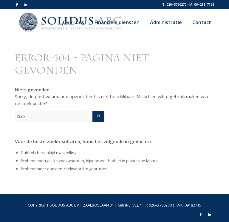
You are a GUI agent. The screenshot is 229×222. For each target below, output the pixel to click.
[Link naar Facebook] (16, 4)
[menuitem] (71, 22)
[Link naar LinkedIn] (25, 4)
